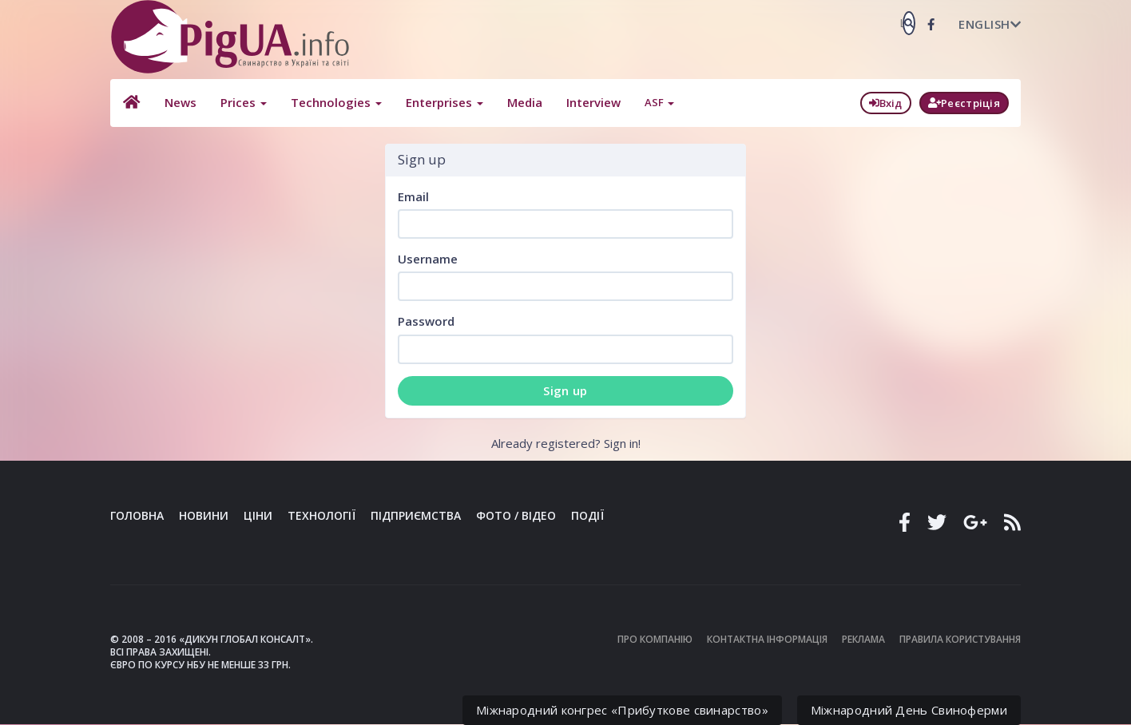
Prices (242, 102)
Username (428, 259)
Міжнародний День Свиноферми (909, 710)
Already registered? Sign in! (566, 443)
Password (426, 321)
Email (413, 196)
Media (523, 102)
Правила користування (960, 639)
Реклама (863, 639)
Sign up (565, 390)
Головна (137, 515)
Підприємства (416, 515)
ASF (658, 102)
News (179, 102)
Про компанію (654, 639)
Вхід (886, 103)
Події (587, 515)
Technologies (334, 102)
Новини (203, 515)
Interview (592, 102)
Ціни (258, 515)
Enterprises (443, 102)
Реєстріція (964, 103)
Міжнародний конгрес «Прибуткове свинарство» (622, 710)
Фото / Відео (516, 515)
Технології (321, 515)
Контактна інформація (767, 639)
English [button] (989, 24)
